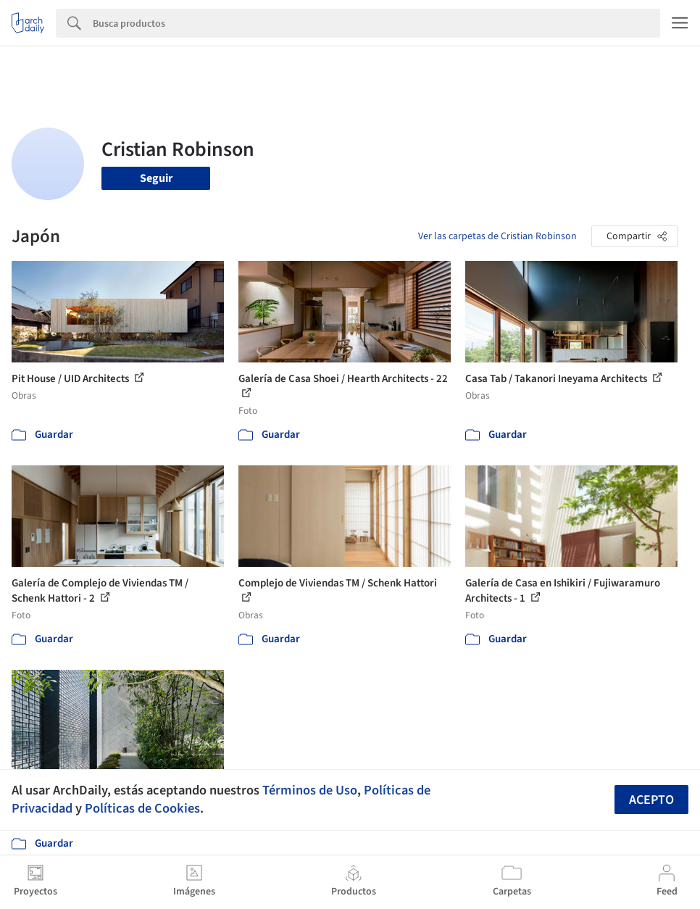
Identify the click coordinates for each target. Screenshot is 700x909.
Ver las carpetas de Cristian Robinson (497, 236)
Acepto (651, 800)
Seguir (156, 178)
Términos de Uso (309, 790)
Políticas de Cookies (142, 808)
